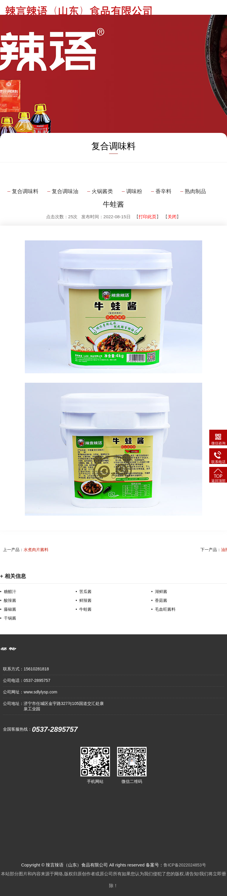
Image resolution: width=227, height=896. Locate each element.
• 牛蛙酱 (84, 609)
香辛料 (163, 191)
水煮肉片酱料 (36, 549)
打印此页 (147, 216)
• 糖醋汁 (8, 591)
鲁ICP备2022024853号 (184, 865)
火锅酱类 (102, 191)
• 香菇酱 (159, 600)
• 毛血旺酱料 (163, 609)
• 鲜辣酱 (84, 600)
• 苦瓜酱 (84, 591)
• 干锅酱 (8, 618)
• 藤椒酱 (8, 609)
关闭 (172, 216)
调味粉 (134, 191)
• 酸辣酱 (8, 600)
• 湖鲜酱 (159, 591)
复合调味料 (25, 191)
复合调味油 (65, 191)
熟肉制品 (195, 191)
